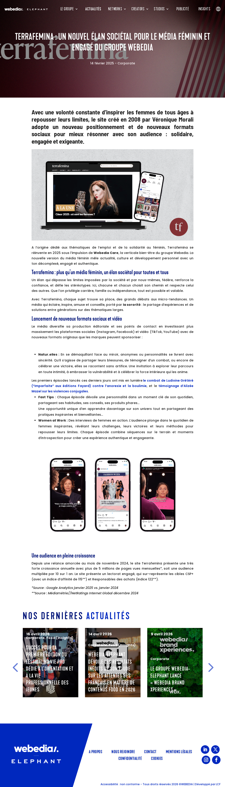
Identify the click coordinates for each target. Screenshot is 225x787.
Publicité (182, 9)
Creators (137, 9)
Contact (150, 751)
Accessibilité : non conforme (120, 784)
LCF (218, 784)
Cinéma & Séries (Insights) (47, 632)
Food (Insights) (121, 638)
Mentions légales (179, 751)
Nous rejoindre (123, 751)
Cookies (157, 758)
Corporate (126, 63)
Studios (159, 9)
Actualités (93, 9)
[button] (15, 667)
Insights (204, 9)
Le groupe (67, 9)
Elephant (32, 638)
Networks (115, 9)
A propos (95, 751)
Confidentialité (130, 758)
